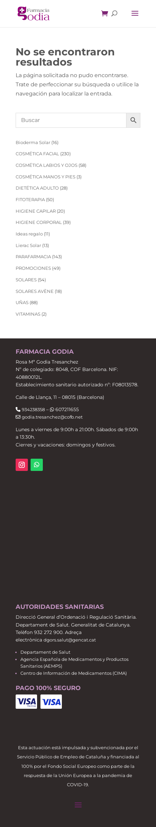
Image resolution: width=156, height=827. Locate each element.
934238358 (33, 409)
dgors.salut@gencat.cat (70, 640)
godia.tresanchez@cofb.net (52, 417)
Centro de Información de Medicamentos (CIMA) (73, 673)
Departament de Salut (45, 652)
